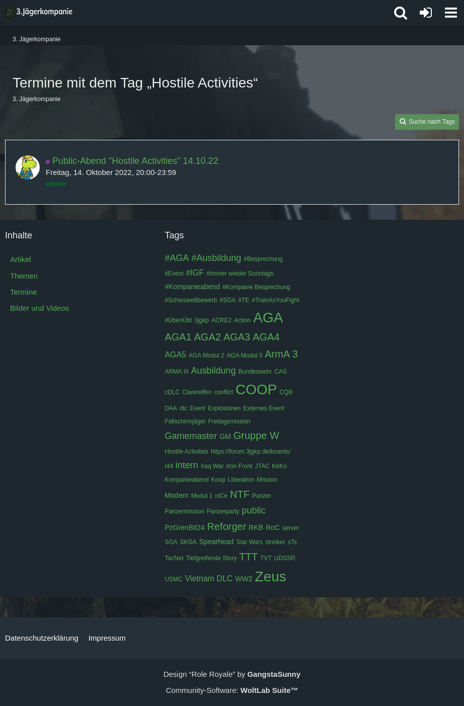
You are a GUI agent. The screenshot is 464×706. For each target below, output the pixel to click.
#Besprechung (263, 258)
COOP (256, 389)
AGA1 (178, 336)
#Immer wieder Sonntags (240, 273)
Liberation (241, 479)
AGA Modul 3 (244, 355)
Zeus (270, 576)
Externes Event (263, 408)
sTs (292, 542)
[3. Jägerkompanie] (38, 12)
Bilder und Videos (39, 308)
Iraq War (212, 466)
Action (242, 320)
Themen (24, 276)
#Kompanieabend (192, 287)
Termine (23, 292)
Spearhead (216, 542)
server (291, 528)
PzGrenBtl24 (185, 527)
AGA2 (207, 336)
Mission (267, 479)
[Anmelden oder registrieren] (426, 13)
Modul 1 (202, 495)
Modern (177, 495)
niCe (221, 495)
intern (186, 465)
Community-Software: (232, 690)
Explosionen (224, 408)
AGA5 (176, 354)
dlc (183, 408)
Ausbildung (213, 371)
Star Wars (249, 542)
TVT (266, 558)
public (253, 510)
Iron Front (239, 466)
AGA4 (266, 336)
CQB (286, 392)
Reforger (226, 526)
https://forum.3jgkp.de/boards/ (251, 451)
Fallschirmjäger (185, 421)
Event (198, 408)
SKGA (188, 542)
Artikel (20, 259)
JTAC (262, 466)
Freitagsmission (229, 421)
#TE (243, 300)
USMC (173, 579)
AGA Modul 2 (206, 355)
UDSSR (284, 558)
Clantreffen (197, 392)
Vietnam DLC (209, 578)
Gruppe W (256, 435)
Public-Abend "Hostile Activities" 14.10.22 (135, 161)
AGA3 (236, 336)
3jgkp (202, 320)
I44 (169, 466)
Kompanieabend (187, 479)
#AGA (177, 258)
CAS (280, 371)
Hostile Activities (187, 451)
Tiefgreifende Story (211, 558)
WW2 (243, 579)
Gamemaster (191, 436)
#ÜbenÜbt (178, 320)
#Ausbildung (216, 258)
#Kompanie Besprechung (256, 287)
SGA (171, 542)
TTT (248, 556)
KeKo (279, 466)
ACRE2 (221, 320)
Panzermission (185, 511)
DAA (171, 408)
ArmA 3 (281, 354)
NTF (240, 494)
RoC (273, 527)
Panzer (261, 495)
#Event (174, 273)
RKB (256, 527)
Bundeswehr (255, 371)
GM (225, 436)
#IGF (195, 273)
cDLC (172, 392)
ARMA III (177, 371)
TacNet (174, 558)
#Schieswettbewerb (191, 300)
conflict (223, 392)
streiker (275, 542)
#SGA (228, 300)
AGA (268, 317)
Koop (218, 479)
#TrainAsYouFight (276, 300)
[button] (451, 13)
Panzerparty (223, 511)
